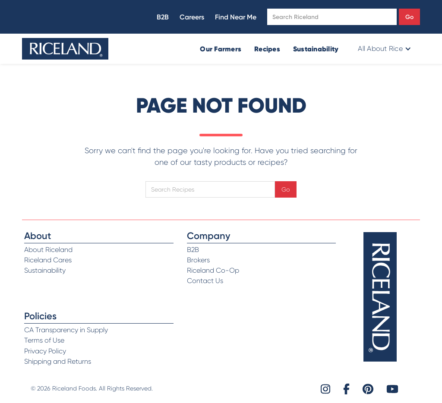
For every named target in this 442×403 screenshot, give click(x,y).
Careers (192, 17)
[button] (383, 49)
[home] (65, 49)
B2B (163, 17)
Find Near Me (235, 17)
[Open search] (332, 17)
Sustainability (316, 48)
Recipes (267, 48)
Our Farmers (220, 48)
